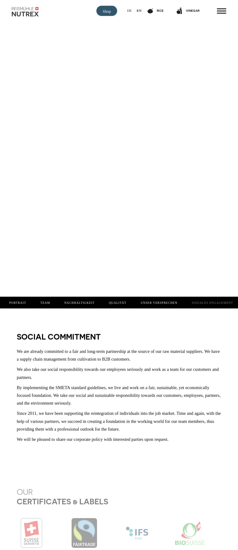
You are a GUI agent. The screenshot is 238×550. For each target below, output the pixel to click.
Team (45, 302)
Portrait (17, 302)
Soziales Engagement (212, 302)
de (129, 10)
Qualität (117, 302)
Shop (107, 11)
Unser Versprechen (159, 302)
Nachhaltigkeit (79, 302)
